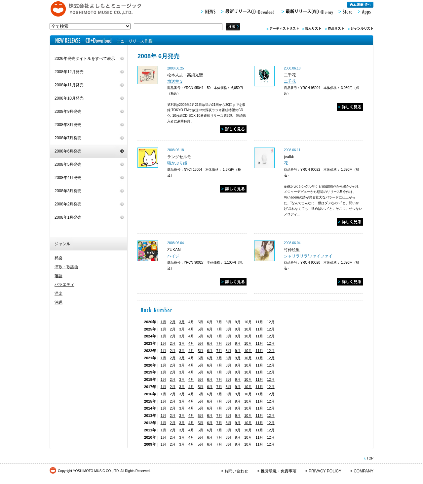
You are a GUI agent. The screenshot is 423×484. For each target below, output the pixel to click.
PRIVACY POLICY (325, 471)
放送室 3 (174, 81)
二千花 (290, 81)
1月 (163, 322)
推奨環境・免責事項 (278, 471)
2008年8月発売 (68, 124)
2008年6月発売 (68, 151)
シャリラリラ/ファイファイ (308, 256)
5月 (200, 329)
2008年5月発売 (68, 164)
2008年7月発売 (68, 138)
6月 (209, 329)
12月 (270, 329)
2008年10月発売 (69, 98)
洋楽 (58, 293)
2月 (172, 322)
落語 (58, 276)
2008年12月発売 (69, 71)
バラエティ (64, 284)
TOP (369, 458)
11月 (259, 329)
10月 (248, 329)
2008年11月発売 (69, 85)
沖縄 (58, 302)
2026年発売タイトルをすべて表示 (85, 58)
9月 (238, 329)
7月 (219, 329)
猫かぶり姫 (177, 163)
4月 (191, 329)
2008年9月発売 (68, 111)
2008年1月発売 (68, 217)
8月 (228, 329)
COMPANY (363, 471)
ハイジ (173, 256)
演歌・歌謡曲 (66, 267)
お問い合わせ (236, 471)
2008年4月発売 (68, 177)
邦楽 (58, 258)
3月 (182, 322)
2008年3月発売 (68, 191)
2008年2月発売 (68, 204)
